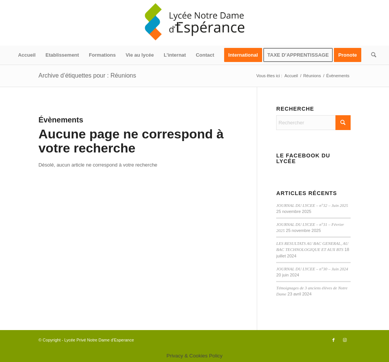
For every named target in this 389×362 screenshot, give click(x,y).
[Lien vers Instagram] (345, 340)
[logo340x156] (194, 23)
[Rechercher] (371, 55)
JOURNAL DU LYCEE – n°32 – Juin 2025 (312, 205)
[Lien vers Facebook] (333, 340)
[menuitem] (26, 55)
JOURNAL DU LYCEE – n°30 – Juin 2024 (312, 269)
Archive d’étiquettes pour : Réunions (87, 75)
